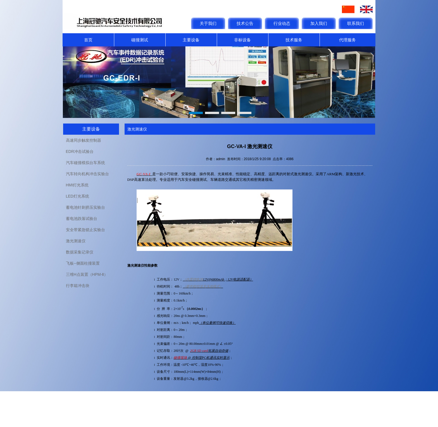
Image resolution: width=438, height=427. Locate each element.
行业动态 (281, 23)
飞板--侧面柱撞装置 (83, 263)
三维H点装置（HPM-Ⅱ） (87, 274)
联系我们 (355, 23)
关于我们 (208, 23)
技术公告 (245, 23)
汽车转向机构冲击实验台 (87, 174)
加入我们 (318, 23)
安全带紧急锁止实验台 (85, 229)
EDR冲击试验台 (80, 151)
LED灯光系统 (77, 196)
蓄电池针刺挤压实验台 (85, 207)
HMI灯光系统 (77, 185)
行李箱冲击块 (77, 285)
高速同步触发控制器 (83, 140)
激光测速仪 (75, 241)
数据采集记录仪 (79, 252)
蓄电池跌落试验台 (81, 218)
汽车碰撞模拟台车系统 (85, 162)
